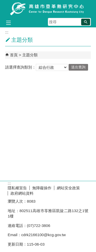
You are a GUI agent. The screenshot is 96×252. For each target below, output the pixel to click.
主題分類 (30, 55)
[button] (85, 22)
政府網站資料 (22, 193)
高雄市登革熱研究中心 (48, 8)
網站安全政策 (68, 188)
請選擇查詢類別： (20, 67)
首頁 (14, 55)
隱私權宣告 (17, 188)
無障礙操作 (41, 188)
